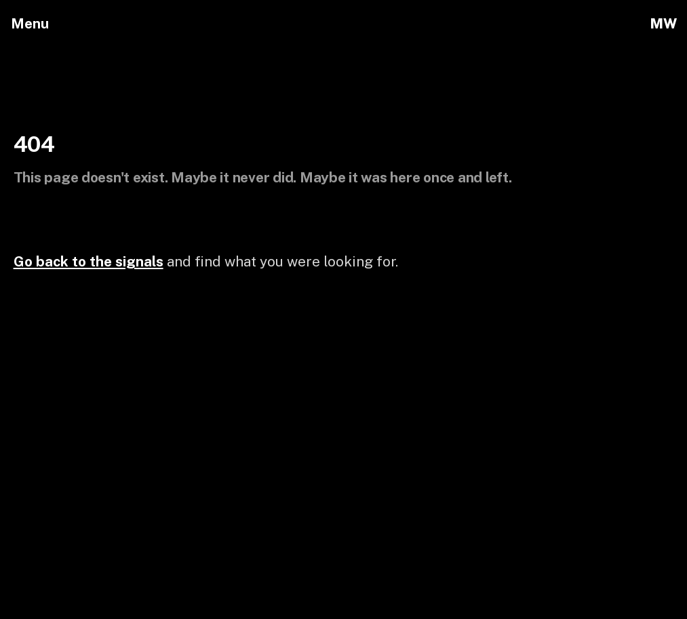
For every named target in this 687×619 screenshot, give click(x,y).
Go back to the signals (88, 261)
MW (663, 23)
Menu (30, 23)
